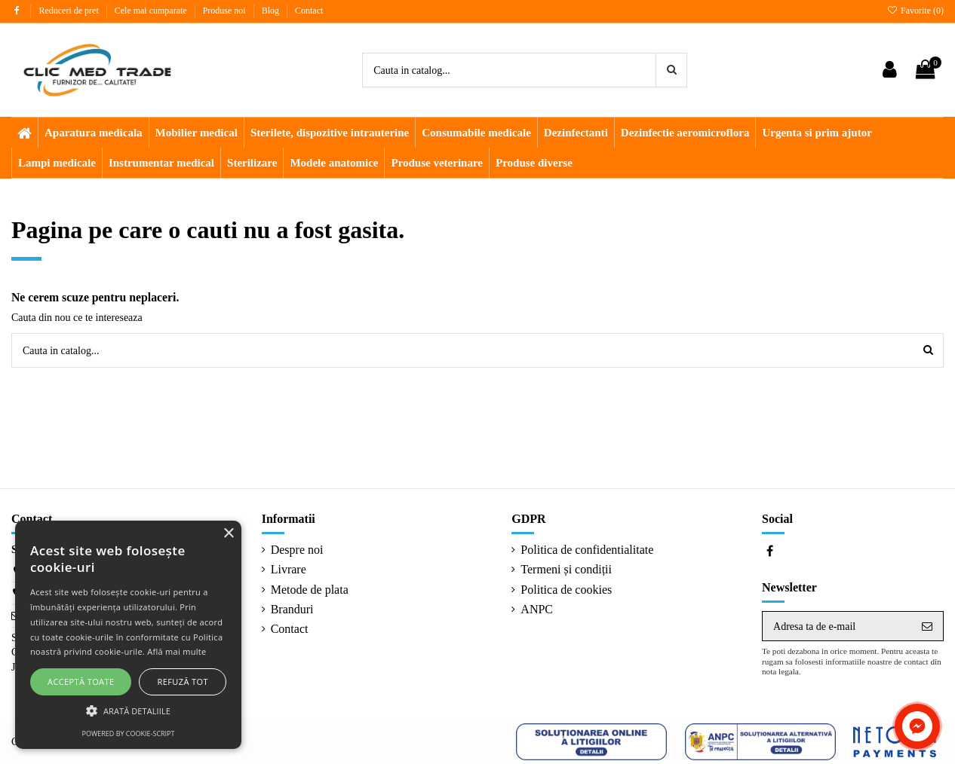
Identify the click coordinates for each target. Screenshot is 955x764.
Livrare (288, 569)
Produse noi (225, 10)
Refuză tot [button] (183, 681)
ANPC (536, 609)
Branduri (292, 609)
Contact (309, 10)
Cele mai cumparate (152, 10)
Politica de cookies (566, 589)
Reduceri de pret (69, 10)
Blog (271, 10)
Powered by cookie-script (128, 733)
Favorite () (915, 10)
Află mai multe (176, 651)
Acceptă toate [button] (81, 681)
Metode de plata (310, 589)
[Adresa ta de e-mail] (837, 626)
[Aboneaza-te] (927, 626)
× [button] (228, 533)
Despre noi (297, 549)
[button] (128, 711)
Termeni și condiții (566, 569)
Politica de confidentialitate (586, 549)
